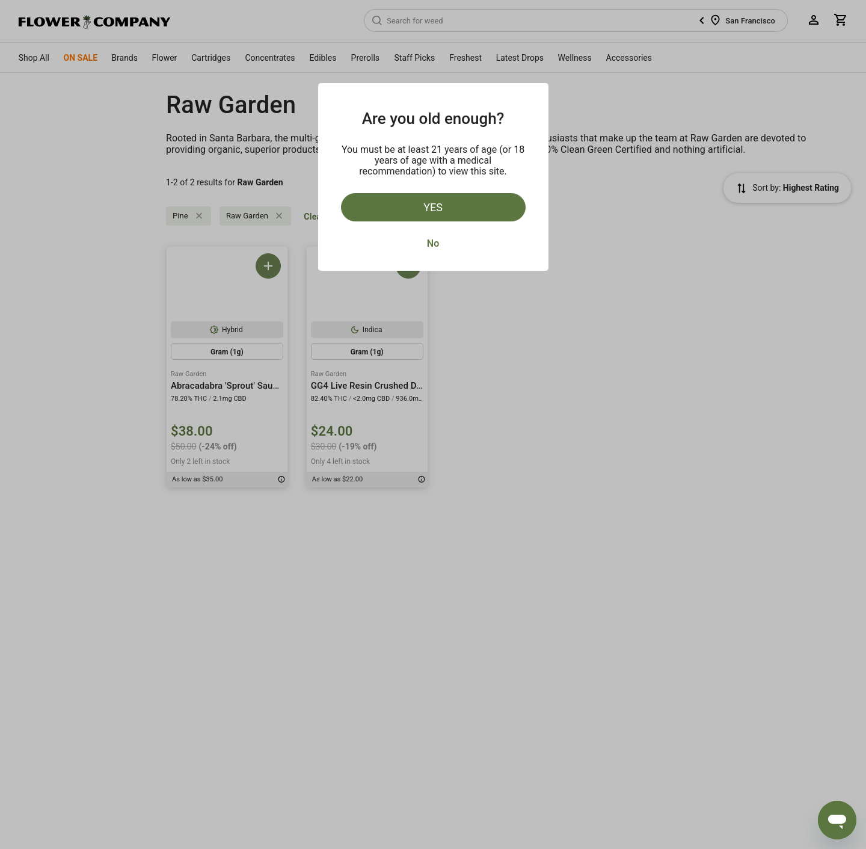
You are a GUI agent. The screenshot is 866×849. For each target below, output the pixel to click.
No (433, 243)
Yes (433, 207)
